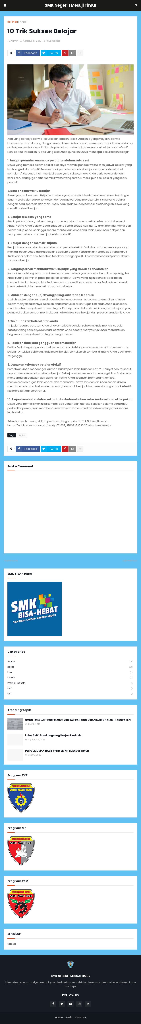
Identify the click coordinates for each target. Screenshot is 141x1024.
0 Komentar (53, 41)
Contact (80, 1017)
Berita (70, 667)
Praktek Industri (70, 683)
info (70, 672)
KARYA (70, 678)
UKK (70, 688)
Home (59, 1017)
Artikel (23, 22)
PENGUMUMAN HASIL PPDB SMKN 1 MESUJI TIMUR (57, 751)
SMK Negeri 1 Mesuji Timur (70, 5)
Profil (69, 1017)
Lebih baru (11, 560)
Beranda (12, 22)
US (70, 694)
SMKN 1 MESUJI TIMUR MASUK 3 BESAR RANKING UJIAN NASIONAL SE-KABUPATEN (78, 720)
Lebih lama (129, 560)
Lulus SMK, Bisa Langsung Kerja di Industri (53, 735)
